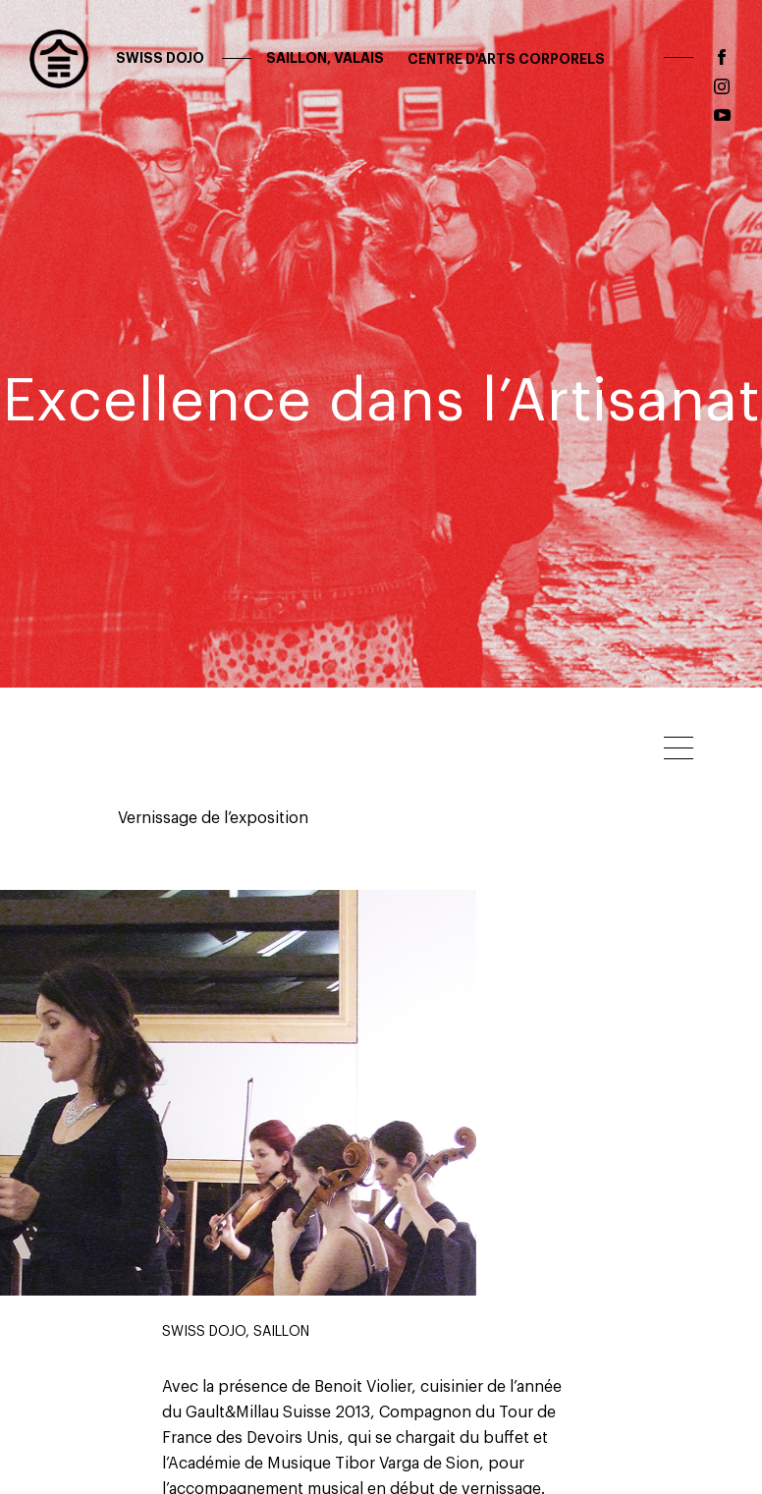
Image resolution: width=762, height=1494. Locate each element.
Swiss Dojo (248, 58)
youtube (722, 115)
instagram (722, 86)
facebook (722, 57)
